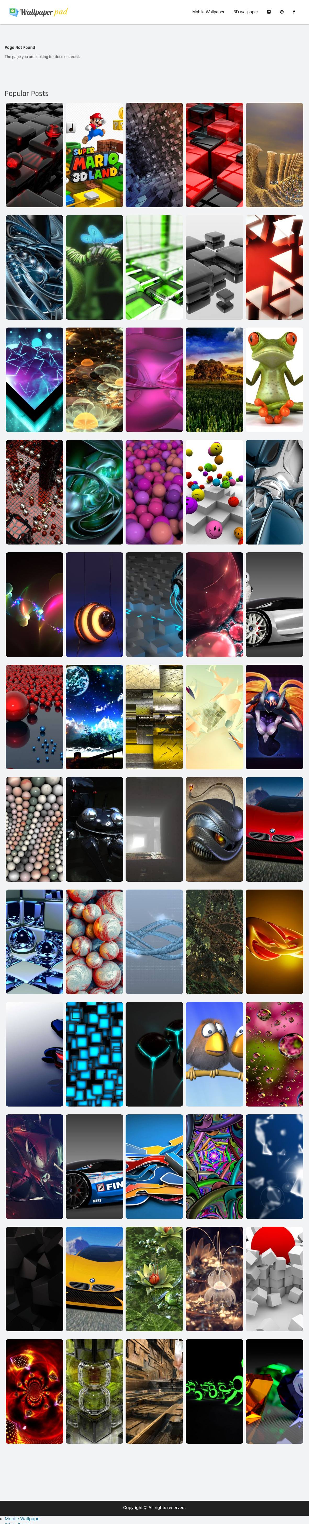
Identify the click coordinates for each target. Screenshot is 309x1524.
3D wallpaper (246, 12)
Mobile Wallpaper (208, 12)
